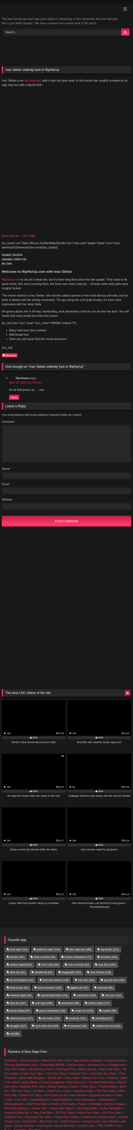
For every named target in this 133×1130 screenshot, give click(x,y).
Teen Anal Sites (110, 1069)
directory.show (29, 1060)
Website (7, 499)
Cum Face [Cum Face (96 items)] (50, 964)
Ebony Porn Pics (93, 1077)
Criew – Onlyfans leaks (78, 1090)
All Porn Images (114, 1104)
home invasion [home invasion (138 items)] (49, 987)
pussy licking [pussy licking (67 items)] (20, 1010)
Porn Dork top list (56, 1095)
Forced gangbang (52, 1082)
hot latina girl (32, 80)
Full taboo (10, 1060)
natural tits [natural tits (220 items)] (86, 995)
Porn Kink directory (16, 1108)
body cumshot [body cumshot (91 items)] (44, 956)
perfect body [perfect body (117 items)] (99, 1003)
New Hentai (78, 1095)
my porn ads (86, 1125)
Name (6, 468)
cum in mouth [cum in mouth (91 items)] (78, 964)
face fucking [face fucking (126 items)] (100, 972)
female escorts (24, 1125)
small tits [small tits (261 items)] (77, 1018)
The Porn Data (20, 1090)
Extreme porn (75, 1064)
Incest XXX (39, 1108)
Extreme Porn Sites (32, 1086)
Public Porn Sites (32, 1073)
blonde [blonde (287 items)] (17, 956)
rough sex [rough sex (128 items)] (84, 1010)
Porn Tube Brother (78, 1060)
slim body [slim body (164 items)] (51, 1018)
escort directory (65, 1125)
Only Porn (53, 1090)
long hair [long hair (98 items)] (105, 987)
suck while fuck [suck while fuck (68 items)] (46, 1025)
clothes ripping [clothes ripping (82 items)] (21, 964)
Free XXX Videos (15, 1069)
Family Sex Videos (62, 1108)
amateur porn (91, 1121)
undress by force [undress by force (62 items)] (108, 1025)
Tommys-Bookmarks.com (20, 1064)
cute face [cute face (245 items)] (107, 964)
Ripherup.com (11, 279)
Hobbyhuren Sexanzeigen (99, 1117)
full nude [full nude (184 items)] (86, 979)
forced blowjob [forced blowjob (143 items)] (21, 979)
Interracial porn (14, 1104)
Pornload (95, 1104)
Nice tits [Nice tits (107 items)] (18, 1003)
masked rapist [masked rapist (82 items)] (20, 995)
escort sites (44, 1125)
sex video (13, 1082)
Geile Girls (30, 1121)
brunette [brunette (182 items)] (109, 956)
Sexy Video (72, 1077)
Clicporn (97, 1060)
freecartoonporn (85, 1099)
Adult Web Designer (32, 1077)
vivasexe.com (96, 1064)
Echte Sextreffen (111, 1108)
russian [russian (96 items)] (109, 1010)
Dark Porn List (76, 1082)
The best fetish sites (101, 1082)
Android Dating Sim (16, 1112)
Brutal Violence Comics (63, 1086)
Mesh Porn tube (52, 1060)
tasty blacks (30, 1082)
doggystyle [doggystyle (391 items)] (71, 972)
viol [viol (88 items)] (14, 1033)
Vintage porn (117, 1064)
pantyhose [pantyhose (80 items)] (70, 1003)
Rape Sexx (89, 1086)
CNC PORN (105, 1125)
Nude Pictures (70, 1121)
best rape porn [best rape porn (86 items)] (80, 949)
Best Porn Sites (37, 1104)
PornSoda (68, 1104)
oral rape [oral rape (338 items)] (43, 1003)
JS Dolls (38, 1090)
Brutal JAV (55, 1077)
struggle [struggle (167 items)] (18, 1025)
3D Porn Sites (65, 1112)
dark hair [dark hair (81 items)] (17, 972)
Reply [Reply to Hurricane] (14, 397)
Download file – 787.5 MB (18, 235)
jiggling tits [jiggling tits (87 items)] (79, 987)
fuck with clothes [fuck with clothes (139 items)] (56, 979)
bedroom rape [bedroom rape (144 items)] (48, 949)
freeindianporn (39, 1099)
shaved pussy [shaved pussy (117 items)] (21, 1018)
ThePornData (107, 1086)
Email (6, 484)
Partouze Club (115, 1060)
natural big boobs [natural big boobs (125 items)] (54, 995)
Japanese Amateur (101, 1095)
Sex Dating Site (87, 1108)
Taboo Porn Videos (67, 1117)
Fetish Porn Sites (31, 1095)
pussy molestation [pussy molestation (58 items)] (52, 1010)
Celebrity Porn (78, 1073)
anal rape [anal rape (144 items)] (19, 949)
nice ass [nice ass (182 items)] (113, 995)
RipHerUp (9, 355)
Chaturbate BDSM (52, 1064)
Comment (8, 421)
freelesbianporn (62, 1099)
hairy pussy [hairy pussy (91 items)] (19, 987)
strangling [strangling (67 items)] (103, 1018)
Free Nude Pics (66, 1069)
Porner (82, 1104)
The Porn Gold (105, 1090)
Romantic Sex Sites (103, 1073)
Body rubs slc (87, 1069)
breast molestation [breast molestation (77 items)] (78, 956)
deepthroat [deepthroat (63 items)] (44, 972)
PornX (54, 1104)
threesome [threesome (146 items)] (77, 1025)
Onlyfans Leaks (117, 1077)
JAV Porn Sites (56, 1073)
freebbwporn (107, 1099)
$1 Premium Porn (41, 1069)
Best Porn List (49, 1121)
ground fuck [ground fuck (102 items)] (114, 979)
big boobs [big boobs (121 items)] (110, 949)
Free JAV (21, 1099)
